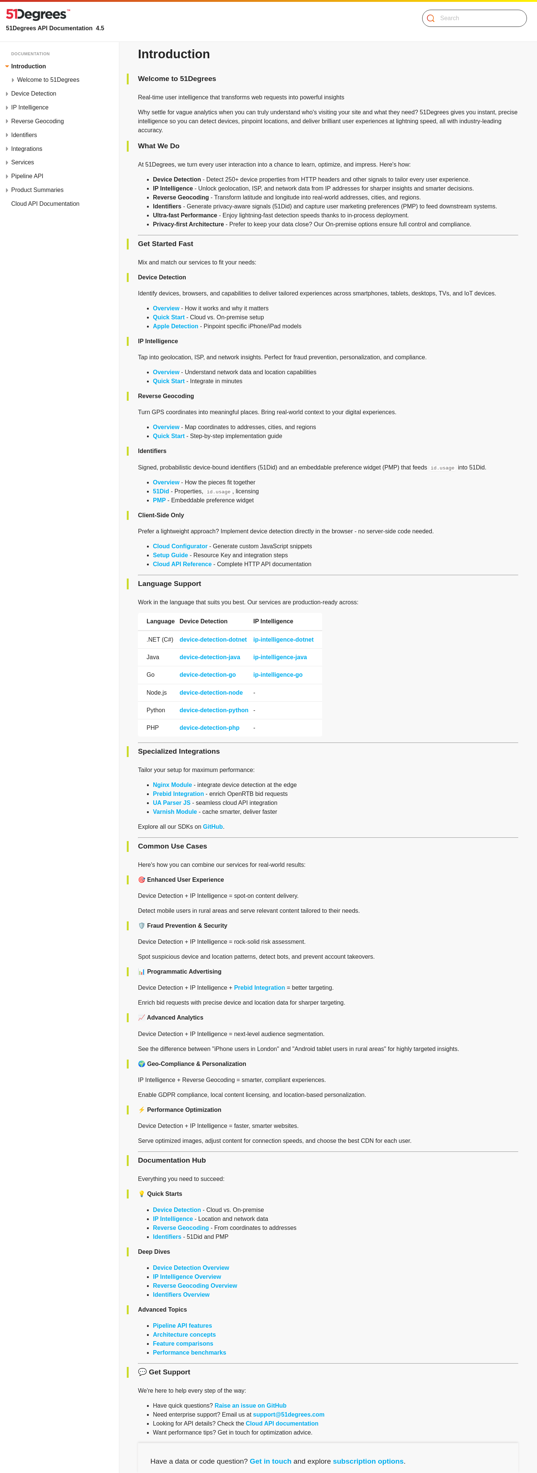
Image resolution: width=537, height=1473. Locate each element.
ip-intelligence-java (280, 657)
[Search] (471, 18)
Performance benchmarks (189, 1352)
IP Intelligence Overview (187, 1277)
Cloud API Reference (182, 564)
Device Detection (177, 1210)
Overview (166, 308)
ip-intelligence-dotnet (283, 639)
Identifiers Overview (181, 1294)
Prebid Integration (178, 794)
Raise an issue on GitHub (250, 1405)
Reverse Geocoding (181, 1228)
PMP (159, 500)
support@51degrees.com (289, 1414)
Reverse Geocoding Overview (195, 1286)
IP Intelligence (173, 1219)
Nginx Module (172, 785)
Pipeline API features (182, 1325)
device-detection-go (207, 675)
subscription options (368, 1461)
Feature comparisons (183, 1343)
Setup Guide (170, 555)
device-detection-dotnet (212, 639)
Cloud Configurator (180, 546)
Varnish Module (175, 812)
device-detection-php (209, 728)
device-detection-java (209, 657)
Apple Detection (175, 326)
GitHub (213, 827)
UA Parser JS (172, 803)
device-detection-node (211, 692)
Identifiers (167, 1237)
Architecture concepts (184, 1334)
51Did (161, 491)
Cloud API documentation (282, 1423)
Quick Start (169, 317)
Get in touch (271, 1461)
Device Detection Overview (191, 1268)
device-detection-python (213, 710)
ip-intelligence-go (277, 675)
